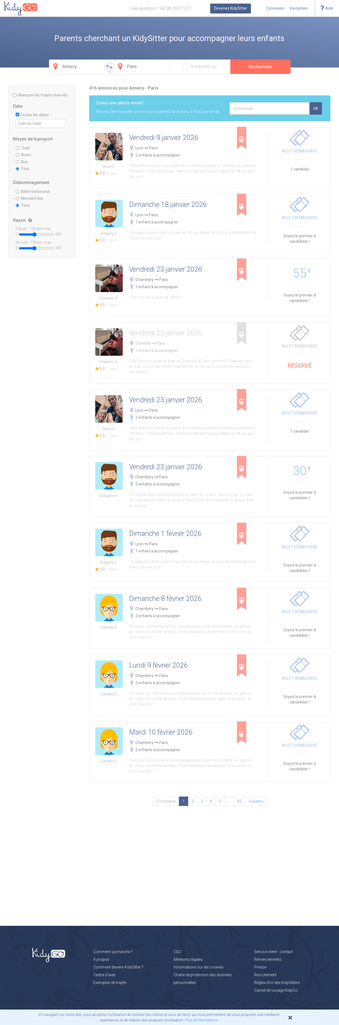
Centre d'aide (104, 975)
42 (239, 801)
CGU (177, 952)
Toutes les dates (32, 115)
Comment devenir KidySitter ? (118, 967)
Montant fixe (29, 198)
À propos (101, 959)
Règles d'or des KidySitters (277, 982)
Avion (23, 155)
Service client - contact (273, 952)
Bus (22, 162)
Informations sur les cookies (199, 967)
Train (23, 148)
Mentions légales (188, 959)
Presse (260, 967)
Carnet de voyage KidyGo (275, 990)
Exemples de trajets (110, 982)
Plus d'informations (201, 1020)
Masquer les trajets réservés (40, 95)
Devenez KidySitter (230, 8)
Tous (23, 168)
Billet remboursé (33, 191)
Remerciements (267, 959)
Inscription (299, 8)
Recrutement (265, 975)
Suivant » (256, 801)
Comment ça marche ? (113, 952)
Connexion (275, 8)
